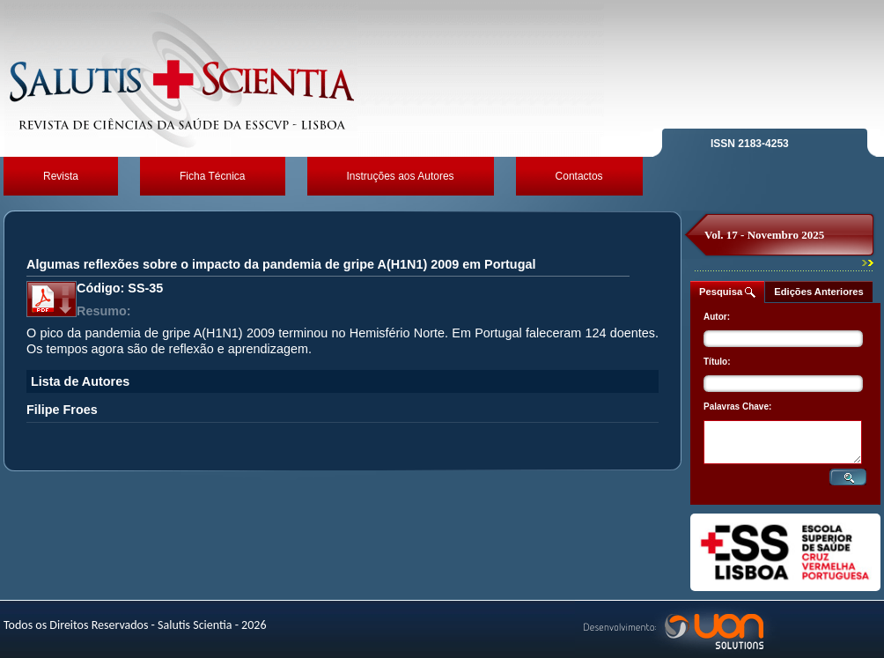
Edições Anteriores (819, 291)
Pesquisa (727, 292)
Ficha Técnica (212, 176)
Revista (60, 176)
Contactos (579, 176)
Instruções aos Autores (400, 176)
